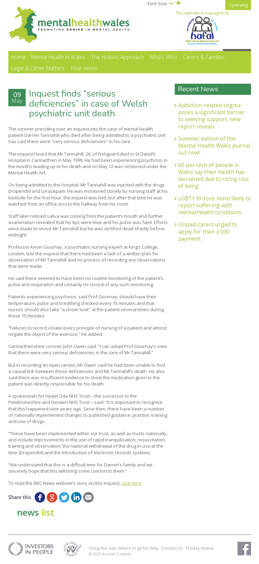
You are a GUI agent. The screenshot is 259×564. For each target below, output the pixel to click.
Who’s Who (163, 57)
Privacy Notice (200, 548)
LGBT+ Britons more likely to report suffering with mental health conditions (214, 205)
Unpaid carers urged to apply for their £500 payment (207, 231)
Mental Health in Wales (58, 57)
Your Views (83, 68)
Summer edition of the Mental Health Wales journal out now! (214, 145)
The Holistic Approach (117, 57)
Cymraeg (238, 5)
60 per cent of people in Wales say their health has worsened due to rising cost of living (213, 175)
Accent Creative (116, 553)
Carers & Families (204, 57)
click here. (132, 483)
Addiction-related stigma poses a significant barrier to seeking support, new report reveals (211, 116)
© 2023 (95, 553)
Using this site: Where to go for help (124, 548)
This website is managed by (202, 27)
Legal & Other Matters (37, 68)
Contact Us (172, 548)
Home (18, 57)
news (35, 512)
